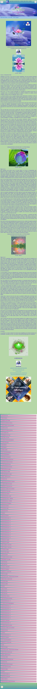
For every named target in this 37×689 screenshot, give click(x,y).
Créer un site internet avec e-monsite (13, 687)
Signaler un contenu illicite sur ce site (24, 687)
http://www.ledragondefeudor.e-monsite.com (18, 372)
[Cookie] (2, 687)
